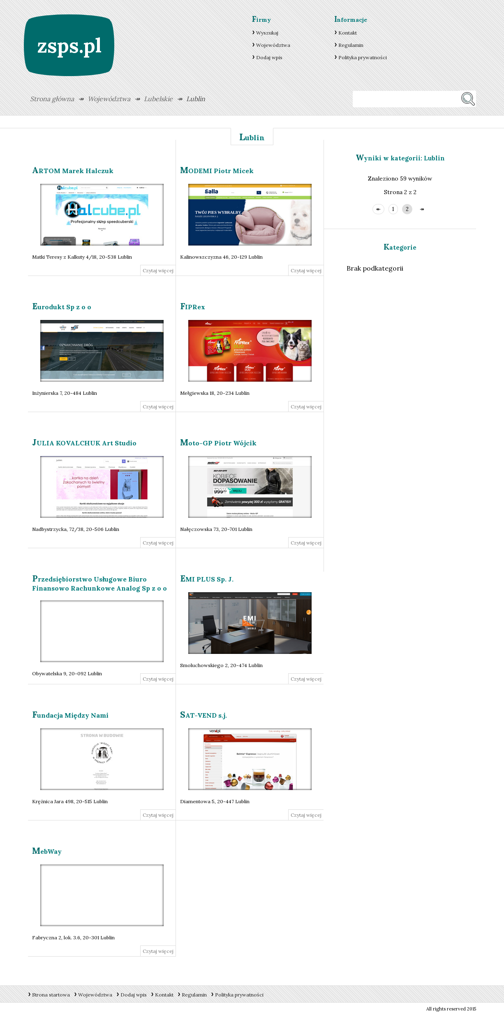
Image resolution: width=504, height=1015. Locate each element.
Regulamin (350, 45)
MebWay (47, 851)
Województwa (273, 45)
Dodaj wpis (269, 57)
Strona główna (52, 99)
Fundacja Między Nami (70, 715)
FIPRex (192, 307)
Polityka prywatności (362, 57)
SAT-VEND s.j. (203, 715)
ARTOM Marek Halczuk (72, 171)
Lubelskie (158, 99)
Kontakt (347, 33)
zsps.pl (69, 45)
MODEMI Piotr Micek (217, 171)
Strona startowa (51, 995)
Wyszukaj (267, 33)
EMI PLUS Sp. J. (207, 579)
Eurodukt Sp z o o (61, 307)
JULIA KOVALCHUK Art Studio (84, 443)
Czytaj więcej (158, 270)
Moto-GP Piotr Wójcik (218, 443)
